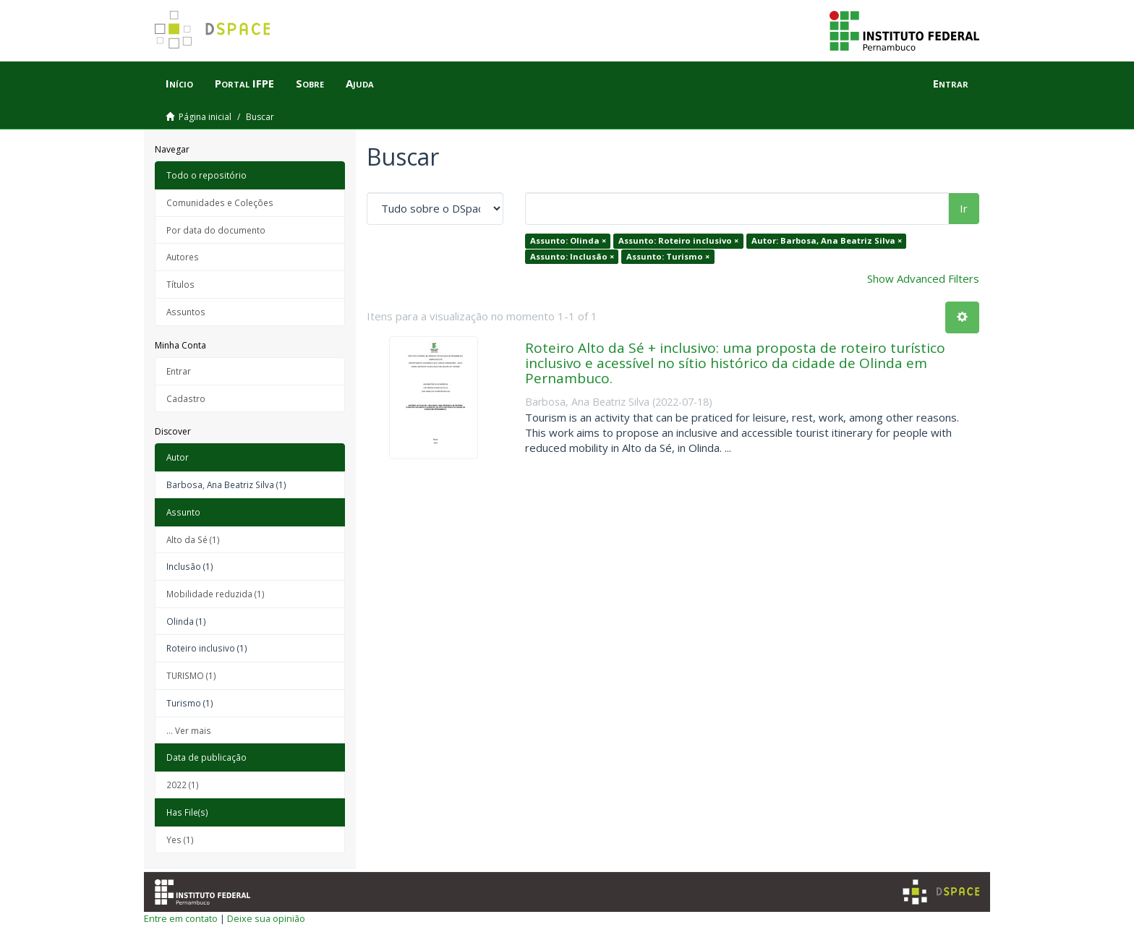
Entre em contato (181, 918)
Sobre (310, 83)
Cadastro (185, 398)
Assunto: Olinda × (568, 240)
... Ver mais (188, 730)
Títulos (180, 284)
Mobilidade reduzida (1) (215, 593)
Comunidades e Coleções (219, 202)
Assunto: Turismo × (667, 256)
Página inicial (205, 117)
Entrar (178, 371)
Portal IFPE (244, 83)
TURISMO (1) (191, 675)
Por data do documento (215, 230)
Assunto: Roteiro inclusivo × (678, 240)
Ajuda (360, 83)
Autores (182, 256)
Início (179, 83)
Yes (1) (180, 839)
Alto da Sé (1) (193, 539)
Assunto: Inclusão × (572, 256)
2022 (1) (182, 784)
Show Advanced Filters (923, 278)
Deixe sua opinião (266, 918)
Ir (964, 208)
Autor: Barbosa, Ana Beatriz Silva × (826, 240)
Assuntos (185, 311)
